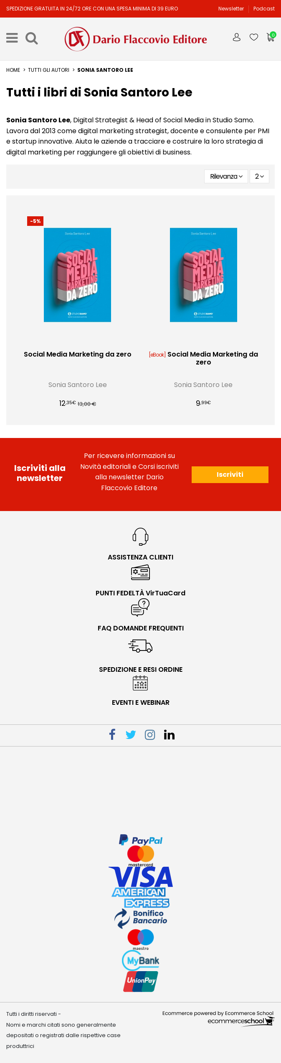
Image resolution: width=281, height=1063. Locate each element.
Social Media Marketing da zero (78, 354)
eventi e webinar (141, 702)
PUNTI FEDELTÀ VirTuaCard (140, 593)
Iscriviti (230, 474)
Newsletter (231, 8)
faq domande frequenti (141, 628)
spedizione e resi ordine (140, 669)
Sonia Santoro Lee (77, 385)
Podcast (264, 8)
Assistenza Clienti (140, 557)
